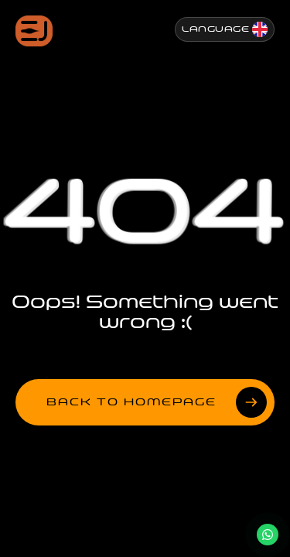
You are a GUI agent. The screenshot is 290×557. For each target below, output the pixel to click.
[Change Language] (225, 29)
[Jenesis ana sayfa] (34, 30)
